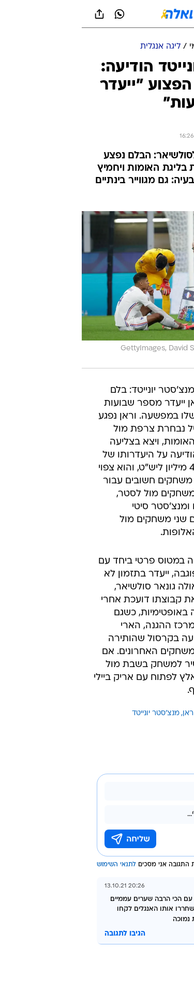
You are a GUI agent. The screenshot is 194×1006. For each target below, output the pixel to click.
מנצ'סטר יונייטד (74, 713)
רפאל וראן (117, 713)
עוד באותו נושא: (159, 713)
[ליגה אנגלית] (78, 47)
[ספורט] (172, 47)
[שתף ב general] (17, 14)
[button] (150, 14)
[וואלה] (97, 14)
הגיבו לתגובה (43, 933)
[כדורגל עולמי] (130, 47)
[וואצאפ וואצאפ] (38, 14)
